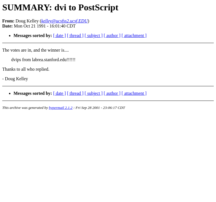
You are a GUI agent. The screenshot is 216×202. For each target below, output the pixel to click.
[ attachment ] (134, 35)
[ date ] (59, 35)
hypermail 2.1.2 (61, 107)
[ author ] (112, 35)
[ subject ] (94, 35)
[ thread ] (75, 35)
